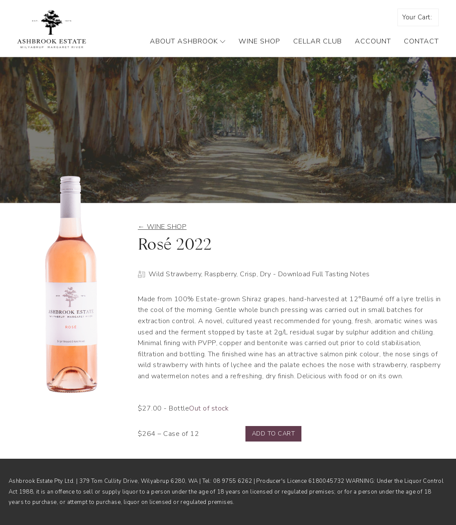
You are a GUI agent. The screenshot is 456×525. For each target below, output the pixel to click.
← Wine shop (162, 227)
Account (373, 41)
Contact (421, 41)
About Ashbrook (188, 41)
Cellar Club (317, 41)
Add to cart (273, 433)
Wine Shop (259, 41)
